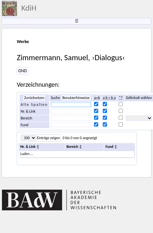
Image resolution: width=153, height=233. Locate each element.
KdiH (28, 8)
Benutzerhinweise (75, 97)
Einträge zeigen (48, 138)
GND (22, 70)
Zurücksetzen (34, 97)
